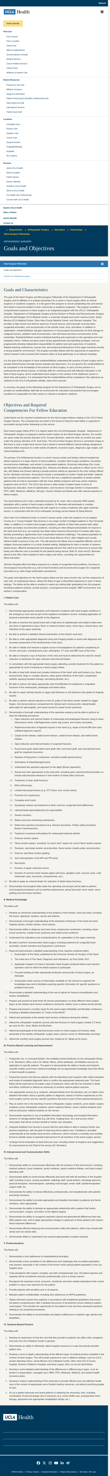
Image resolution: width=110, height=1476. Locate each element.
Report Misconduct (68, 1472)
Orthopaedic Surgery (38, 230)
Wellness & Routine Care (16, 73)
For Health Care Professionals (19, 195)
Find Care (7, 31)
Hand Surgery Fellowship (17, 234)
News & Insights (13, 173)
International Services (15, 107)
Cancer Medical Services (16, 64)
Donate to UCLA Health (16, 186)
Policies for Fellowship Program (17, 276)
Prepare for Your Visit (15, 85)
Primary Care (12, 129)
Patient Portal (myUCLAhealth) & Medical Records (27, 98)
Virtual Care (11, 46)
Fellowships (76, 230)
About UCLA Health (14, 168)
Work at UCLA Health (15, 191)
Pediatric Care (12, 133)
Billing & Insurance (14, 89)
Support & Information (15, 94)
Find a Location (12, 41)
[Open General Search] (101, 3)
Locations (7, 119)
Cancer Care (11, 138)
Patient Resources (11, 80)
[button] (54, 208)
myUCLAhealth (10, 218)
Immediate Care (13, 124)
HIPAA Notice (17, 1472)
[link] (38, 1463)
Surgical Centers (13, 142)
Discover (7, 163)
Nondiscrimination (49, 1472)
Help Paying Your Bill (15, 103)
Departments (15, 230)
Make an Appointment (15, 50)
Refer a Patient (9, 212)
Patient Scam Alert (14, 112)
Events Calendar (13, 182)
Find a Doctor (12, 37)
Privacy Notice (32, 1472)
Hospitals (10, 151)
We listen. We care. (88, 1472)
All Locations (11, 156)
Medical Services (13, 59)
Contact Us (8, 223)
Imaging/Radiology (14, 147)
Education (60, 230)
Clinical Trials (12, 68)
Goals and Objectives (13, 270)
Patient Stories (12, 177)
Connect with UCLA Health (17, 200)
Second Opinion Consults (17, 55)
